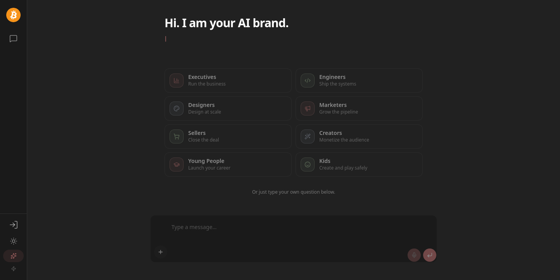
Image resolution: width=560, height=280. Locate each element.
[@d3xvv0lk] (13, 15)
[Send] (430, 255)
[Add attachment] (161, 252)
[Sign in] (13, 225)
